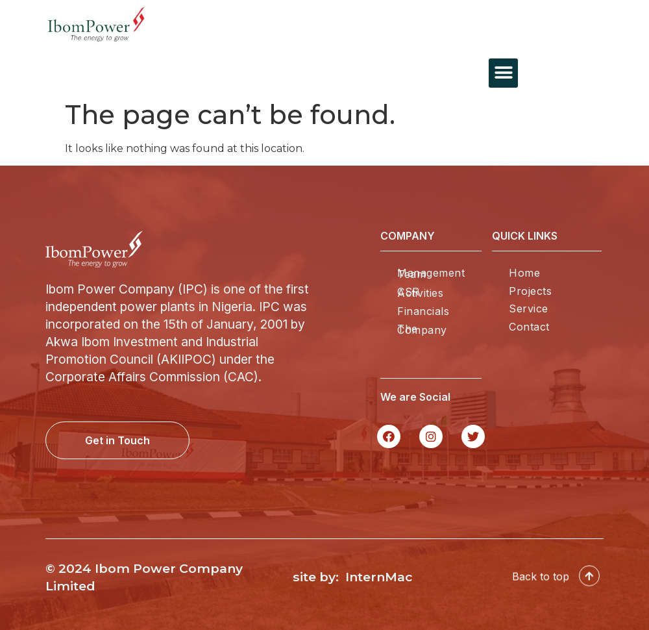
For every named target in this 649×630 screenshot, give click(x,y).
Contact (529, 326)
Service (528, 308)
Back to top (540, 578)
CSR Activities (420, 292)
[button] (503, 73)
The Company (422, 329)
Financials (423, 311)
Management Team (431, 273)
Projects (530, 290)
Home (524, 272)
